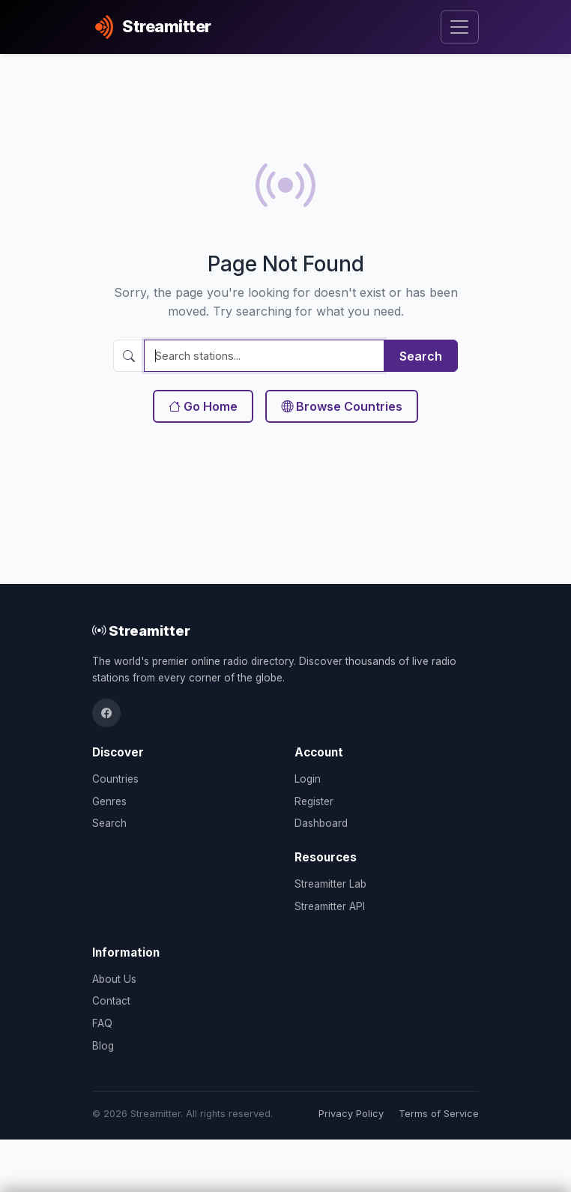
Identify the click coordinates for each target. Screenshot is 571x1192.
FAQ (102, 1023)
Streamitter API (329, 906)
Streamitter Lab (330, 884)
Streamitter (141, 630)
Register (313, 801)
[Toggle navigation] (460, 27)
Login (307, 779)
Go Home (203, 406)
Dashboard (321, 823)
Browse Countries (341, 406)
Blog (103, 1046)
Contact (111, 1001)
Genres (109, 801)
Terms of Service (439, 1113)
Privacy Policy (351, 1113)
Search (420, 356)
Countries (115, 779)
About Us (114, 979)
